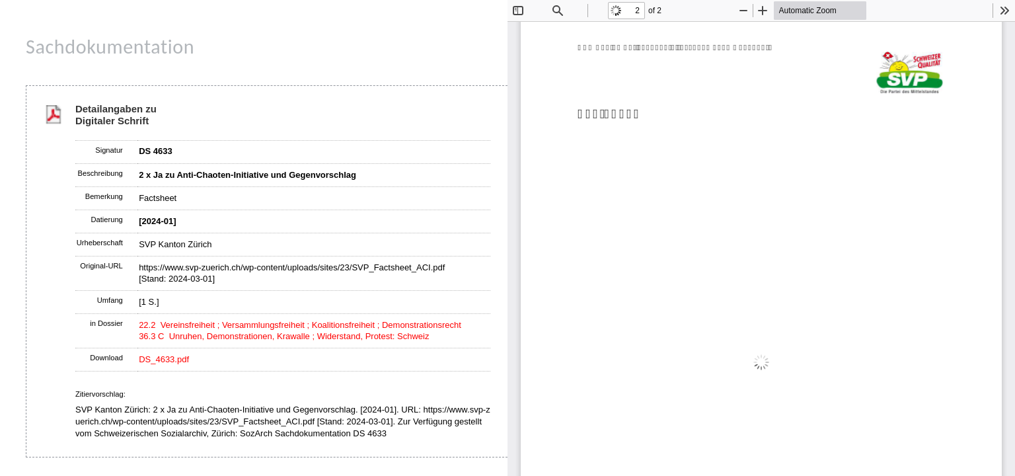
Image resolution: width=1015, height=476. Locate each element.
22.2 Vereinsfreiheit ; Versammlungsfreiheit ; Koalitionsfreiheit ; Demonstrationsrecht (300, 325)
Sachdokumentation (110, 46)
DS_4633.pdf (164, 359)
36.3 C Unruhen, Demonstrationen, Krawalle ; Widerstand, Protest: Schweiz (284, 336)
